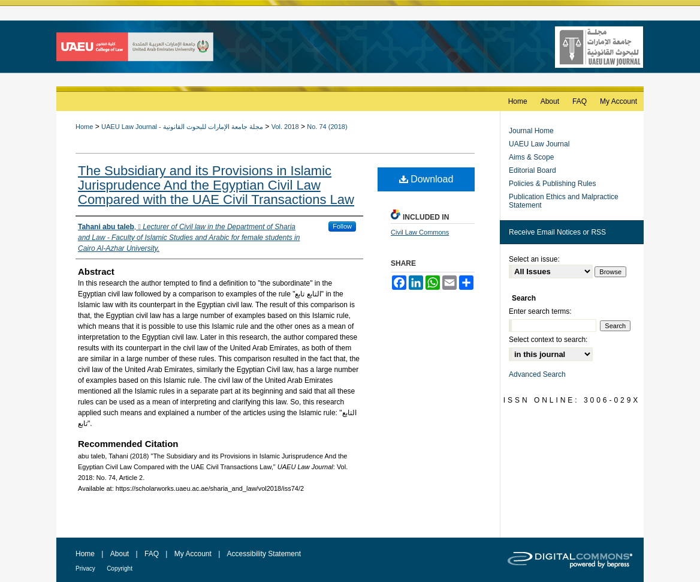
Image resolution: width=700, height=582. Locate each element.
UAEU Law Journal (539, 144)
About (119, 554)
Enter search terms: (540, 311)
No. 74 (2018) (327, 126)
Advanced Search (537, 374)
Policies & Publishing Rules (552, 183)
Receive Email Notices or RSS (557, 232)
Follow (342, 226)
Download (426, 179)
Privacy (85, 568)
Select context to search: (548, 339)
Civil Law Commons (420, 232)
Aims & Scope (531, 157)
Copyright (119, 568)
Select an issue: (534, 259)
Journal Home (531, 131)
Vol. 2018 (285, 126)
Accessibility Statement (264, 554)
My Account (193, 554)
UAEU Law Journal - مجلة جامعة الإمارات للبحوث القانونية (182, 126)
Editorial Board (532, 170)
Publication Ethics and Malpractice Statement (563, 201)
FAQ (151, 554)
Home (84, 126)
